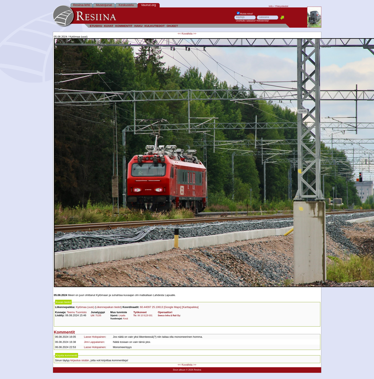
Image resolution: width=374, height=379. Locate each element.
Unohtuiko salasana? (246, 21)
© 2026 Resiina (193, 369)
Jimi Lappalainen (94, 341)
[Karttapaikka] (190, 307)
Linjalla (122, 315)
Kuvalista (187, 33)
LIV (92, 315)
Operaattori (165, 312)
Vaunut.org (148, 5)
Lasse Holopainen (95, 336)
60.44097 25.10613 (151, 307)
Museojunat (104, 5)
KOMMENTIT (123, 25)
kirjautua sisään (79, 360)
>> (194, 33)
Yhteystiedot (281, 6)
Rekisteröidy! (262, 21)
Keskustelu (126, 5)
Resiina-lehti (81, 5)
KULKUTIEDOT (155, 25)
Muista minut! (245, 14)
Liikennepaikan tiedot (108, 307)
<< (179, 33)
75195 (98, 315)
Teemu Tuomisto (77, 312)
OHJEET (172, 25)
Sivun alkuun (179, 369)
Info (271, 6)
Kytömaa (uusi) (85, 307)
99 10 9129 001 (145, 315)
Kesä (125, 318)
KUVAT (108, 25)
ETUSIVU (96, 25)
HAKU (138, 25)
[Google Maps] (172, 307)
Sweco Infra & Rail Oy (169, 315)
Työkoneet (140, 312)
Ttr (134, 315)
